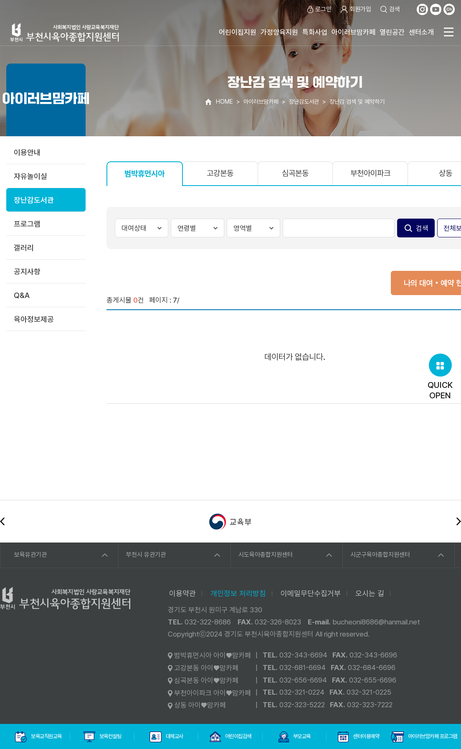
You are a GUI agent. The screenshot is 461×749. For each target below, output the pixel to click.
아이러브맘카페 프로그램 (423, 736)
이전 (2, 521)
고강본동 (220, 173)
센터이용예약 (358, 736)
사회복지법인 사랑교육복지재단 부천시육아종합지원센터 (64, 32)
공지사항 (27, 271)
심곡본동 (295, 173)
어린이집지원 (237, 32)
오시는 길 (369, 593)
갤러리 (24, 247)
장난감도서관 (34, 200)
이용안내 (27, 152)
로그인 (319, 9)
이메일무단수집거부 (311, 593)
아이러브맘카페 (353, 32)
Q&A (22, 295)
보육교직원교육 (38, 736)
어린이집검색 (230, 736)
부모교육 (294, 736)
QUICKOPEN (440, 377)
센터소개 (421, 32)
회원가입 (355, 9)
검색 (390, 9)
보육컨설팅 (102, 736)
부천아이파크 (370, 173)
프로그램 (27, 223)
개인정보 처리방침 (238, 593)
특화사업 (314, 32)
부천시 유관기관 (146, 554)
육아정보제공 (34, 319)
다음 (458, 521)
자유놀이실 (30, 176)
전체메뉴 (448, 32)
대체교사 (166, 736)
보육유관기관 (30, 554)
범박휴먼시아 (144, 173)
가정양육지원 (279, 32)
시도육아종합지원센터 (265, 554)
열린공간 (392, 32)
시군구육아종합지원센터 (380, 554)
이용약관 (182, 593)
